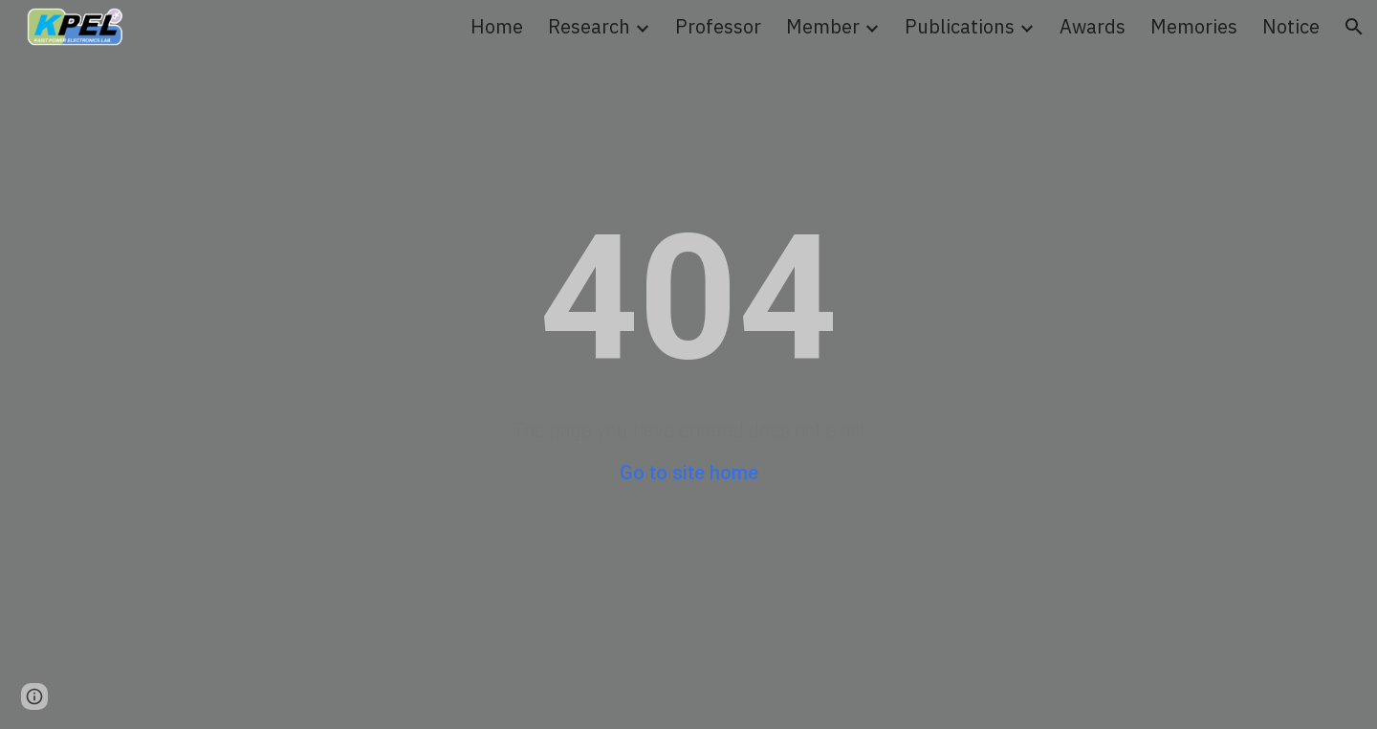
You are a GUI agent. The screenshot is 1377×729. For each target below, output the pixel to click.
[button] (1354, 27)
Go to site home (689, 472)
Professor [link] (718, 26)
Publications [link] (960, 26)
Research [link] (589, 26)
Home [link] (496, 26)
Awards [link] (1093, 26)
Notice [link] (1291, 26)
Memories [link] (1193, 26)
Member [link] (823, 26)
